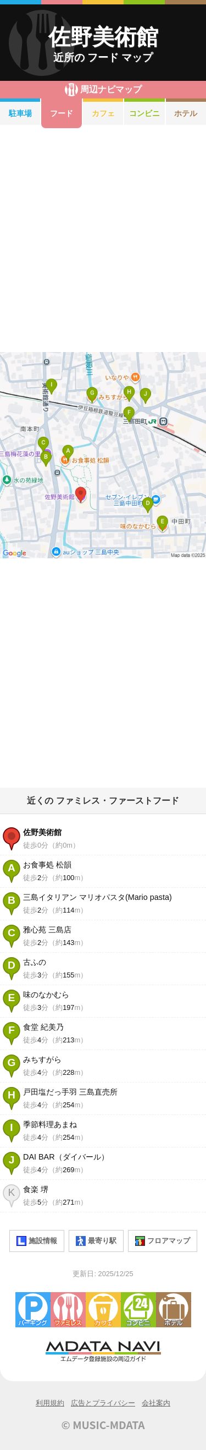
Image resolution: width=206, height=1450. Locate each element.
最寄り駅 (96, 1241)
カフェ (103, 113)
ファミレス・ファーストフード (68, 1309)
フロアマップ (162, 1241)
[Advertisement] (103, 240)
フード (61, 113)
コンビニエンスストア (138, 1309)
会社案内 (156, 1403)
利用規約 (50, 1403)
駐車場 (20, 113)
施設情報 (36, 1241)
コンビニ (144, 113)
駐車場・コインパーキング (33, 1309)
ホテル (173, 1309)
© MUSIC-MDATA (103, 1424)
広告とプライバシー (103, 1403)
